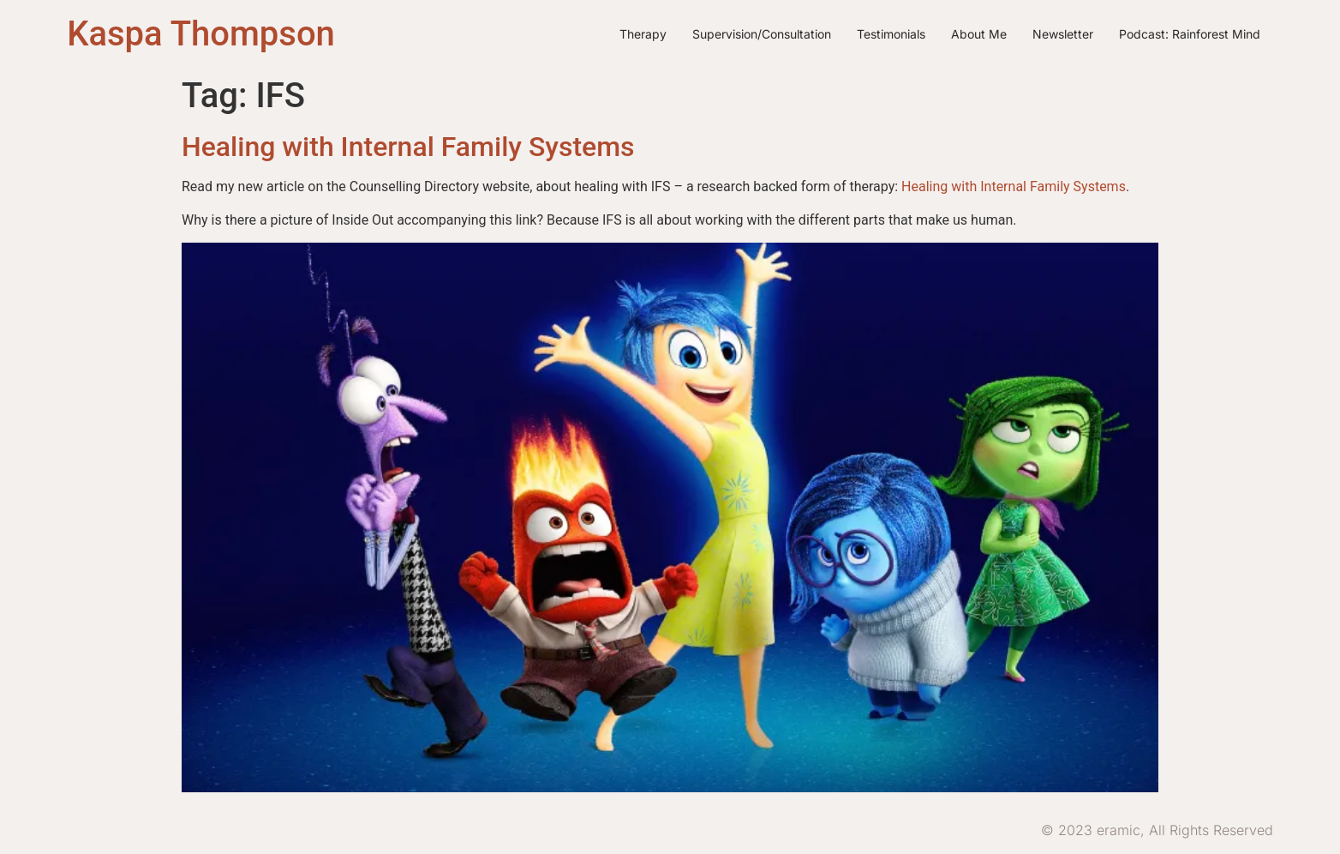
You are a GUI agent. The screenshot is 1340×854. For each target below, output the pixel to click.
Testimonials (891, 34)
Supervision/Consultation (761, 34)
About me (979, 34)
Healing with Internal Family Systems (408, 146)
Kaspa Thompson (201, 34)
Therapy (643, 34)
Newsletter (1062, 34)
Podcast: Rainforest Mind (1189, 34)
